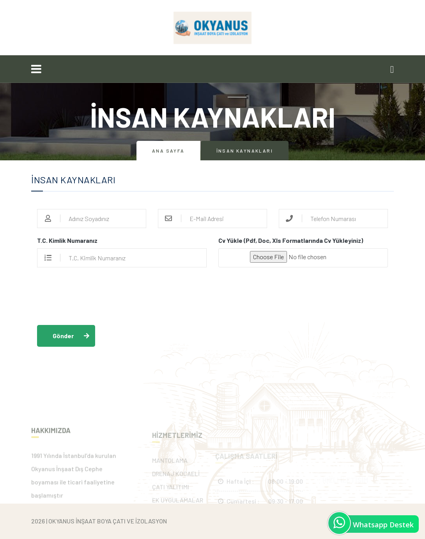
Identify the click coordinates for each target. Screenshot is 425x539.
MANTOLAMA (170, 479)
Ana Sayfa (168, 150)
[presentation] (96, 296)
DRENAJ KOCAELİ (176, 492)
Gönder (63, 335)
